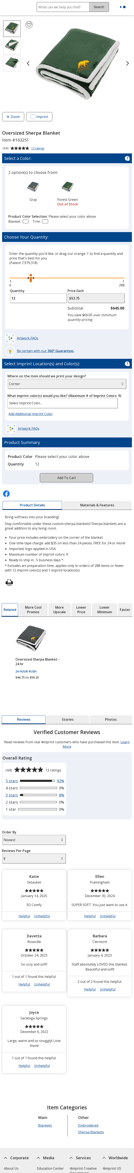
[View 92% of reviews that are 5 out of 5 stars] (35, 780)
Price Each (76, 290)
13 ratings (38, 148)
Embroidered (88, 1125)
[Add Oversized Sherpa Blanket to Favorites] (29, 25)
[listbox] (62, 403)
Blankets (45, 1125)
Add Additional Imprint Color (31, 414)
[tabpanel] (67, 903)
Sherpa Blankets (91, 1132)
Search (99, 7)
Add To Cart (66, 477)
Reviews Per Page (16, 850)
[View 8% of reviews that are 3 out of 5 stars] (35, 795)
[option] (33, 190)
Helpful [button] (24, 916)
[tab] (32, 505)
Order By (9, 832)
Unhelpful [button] (42, 916)
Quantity (17, 290)
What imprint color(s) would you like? (64, 395)
